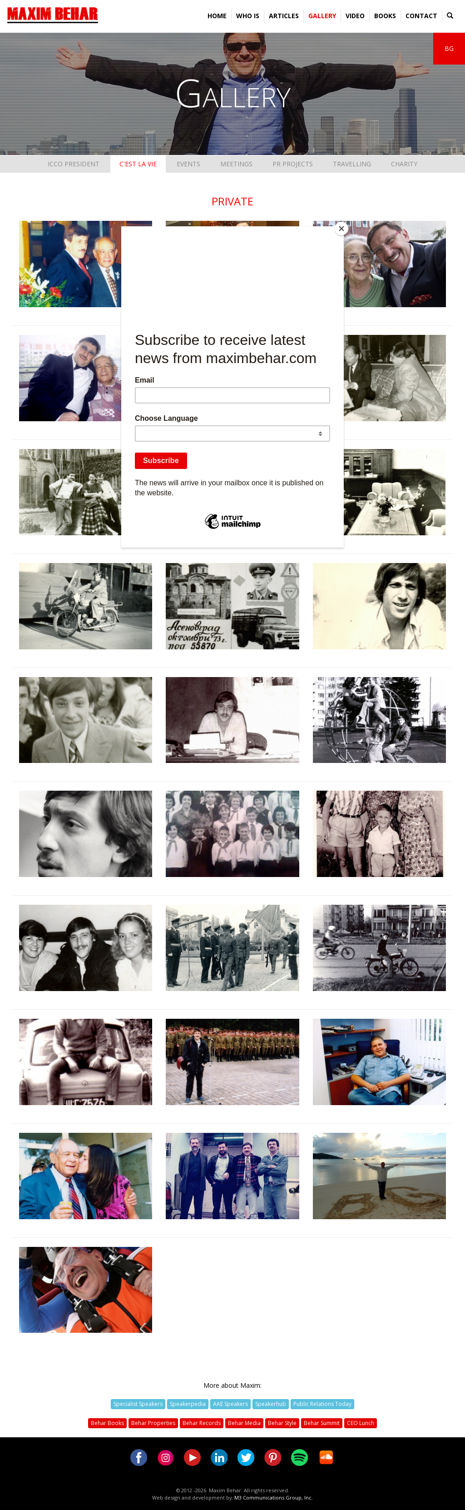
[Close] (341, 228)
